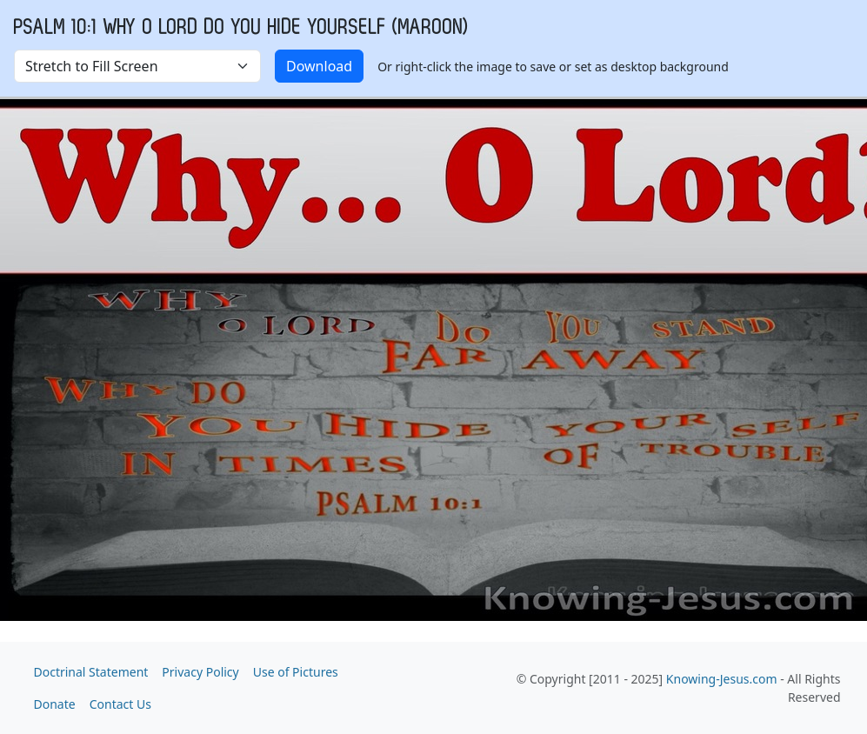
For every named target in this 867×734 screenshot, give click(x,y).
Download (319, 66)
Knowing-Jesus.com (721, 679)
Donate (55, 704)
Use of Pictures (295, 672)
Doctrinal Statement (91, 672)
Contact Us (120, 704)
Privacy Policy (200, 672)
